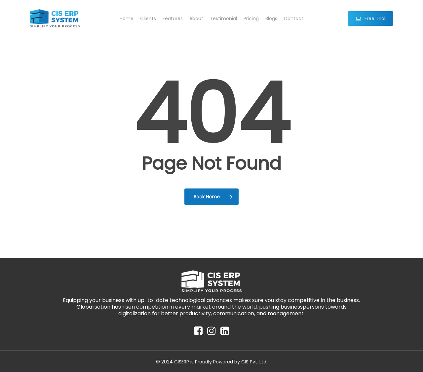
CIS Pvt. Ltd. (254, 361)
